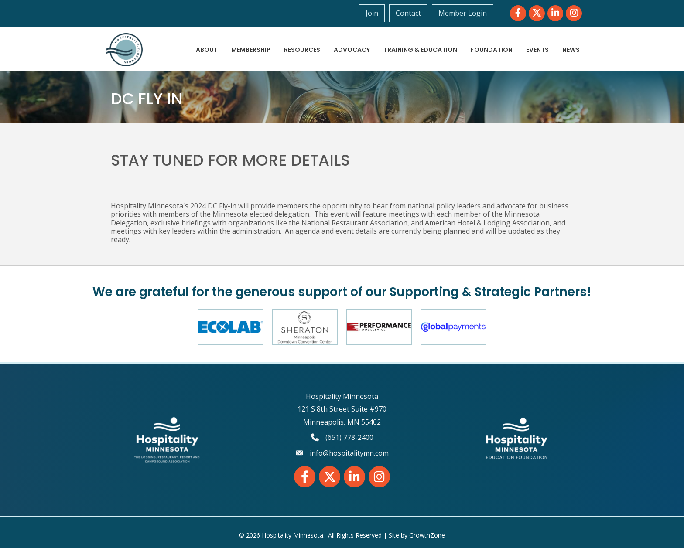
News (571, 49)
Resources (302, 49)
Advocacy (352, 49)
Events (537, 49)
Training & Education (420, 49)
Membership (250, 49)
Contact (408, 13)
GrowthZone (427, 535)
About (207, 49)
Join (372, 13)
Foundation (492, 49)
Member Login (462, 13)
